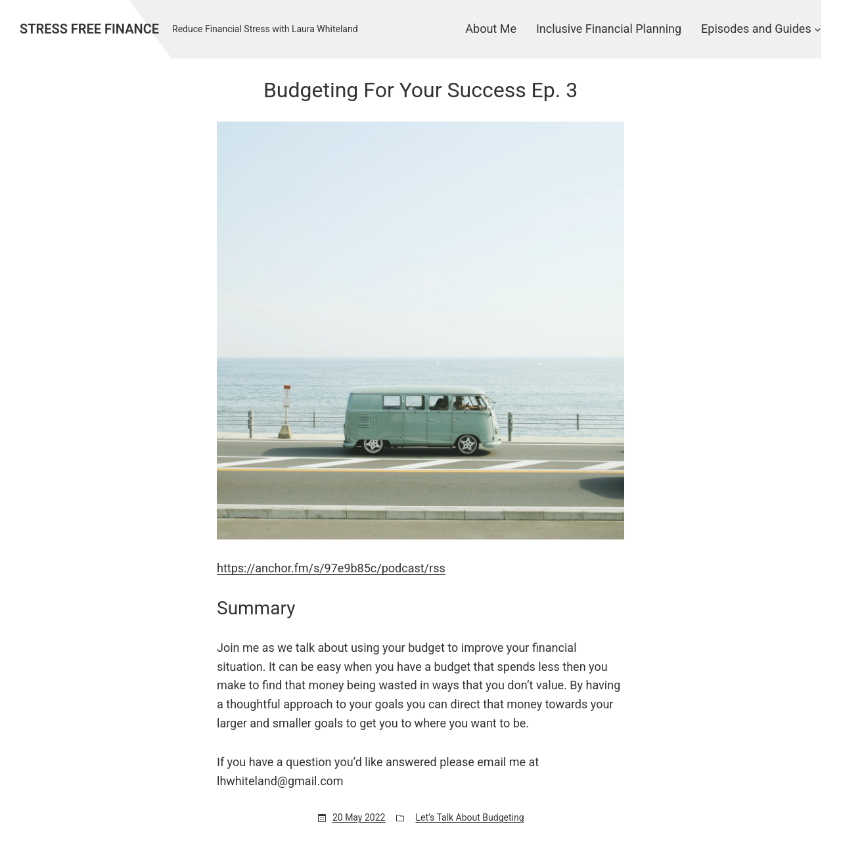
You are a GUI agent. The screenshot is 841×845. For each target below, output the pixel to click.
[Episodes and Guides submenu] (817, 29)
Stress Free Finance (89, 29)
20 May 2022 (359, 817)
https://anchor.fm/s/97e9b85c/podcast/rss (331, 568)
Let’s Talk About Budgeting (469, 817)
